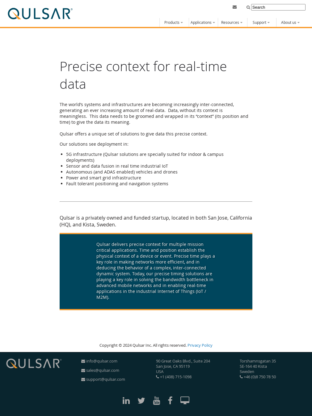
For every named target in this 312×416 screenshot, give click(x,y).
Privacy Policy (200, 345)
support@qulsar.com (103, 379)
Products (171, 22)
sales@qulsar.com (100, 370)
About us (288, 22)
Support (259, 22)
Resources (230, 22)
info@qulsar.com (99, 361)
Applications (201, 22)
